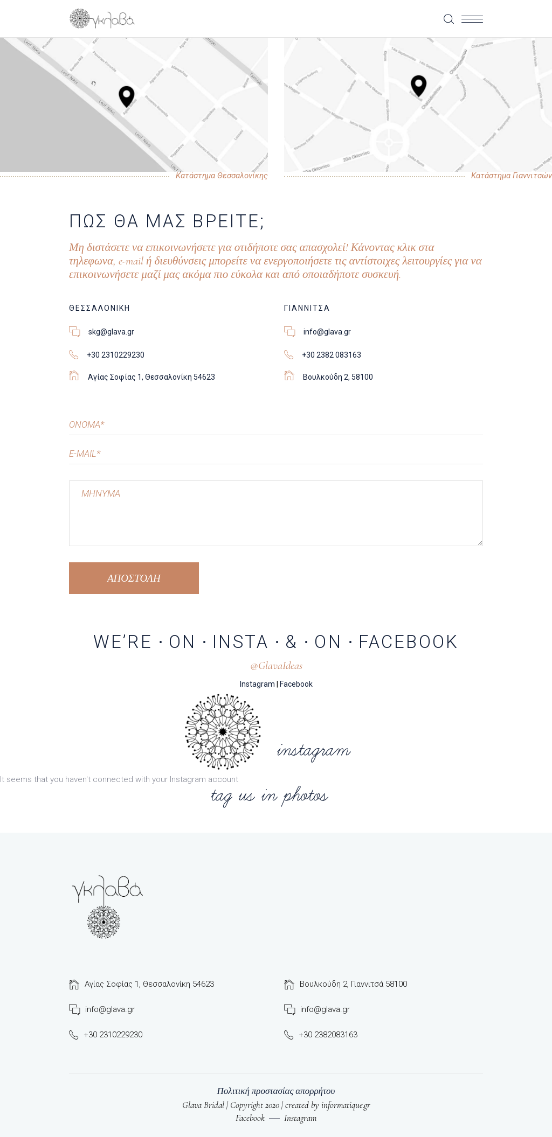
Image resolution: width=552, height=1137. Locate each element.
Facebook (296, 684)
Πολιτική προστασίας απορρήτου (276, 1091)
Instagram (257, 684)
